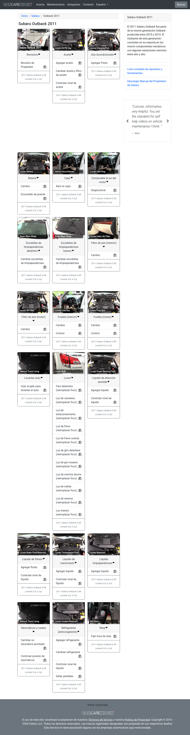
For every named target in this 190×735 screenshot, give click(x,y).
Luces (67, 378)
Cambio (25, 186)
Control (60, 333)
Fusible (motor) (102, 317)
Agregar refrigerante (67, 640)
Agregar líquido (100, 390)
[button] (127, 121)
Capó (67, 178)
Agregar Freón (99, 62)
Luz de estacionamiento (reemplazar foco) (66, 414)
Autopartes (73, 4)
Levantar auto (32, 378)
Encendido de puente (33, 194)
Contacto (88, 4)
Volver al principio (97, 704)
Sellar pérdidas (64, 676)
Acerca (40, 4)
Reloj (102, 627)
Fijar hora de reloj (101, 636)
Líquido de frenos (32, 559)
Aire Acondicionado (102, 54)
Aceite (67, 54)
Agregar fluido (29, 567)
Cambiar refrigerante (68, 652)
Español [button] (101, 4)
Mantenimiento (56, 4)
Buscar (181, 4)
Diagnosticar (98, 190)
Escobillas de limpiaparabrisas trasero (68, 246)
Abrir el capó (63, 186)
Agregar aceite (64, 62)
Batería (32, 178)
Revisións (32, 54)
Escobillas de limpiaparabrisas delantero (33, 246)
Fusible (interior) (67, 317)
